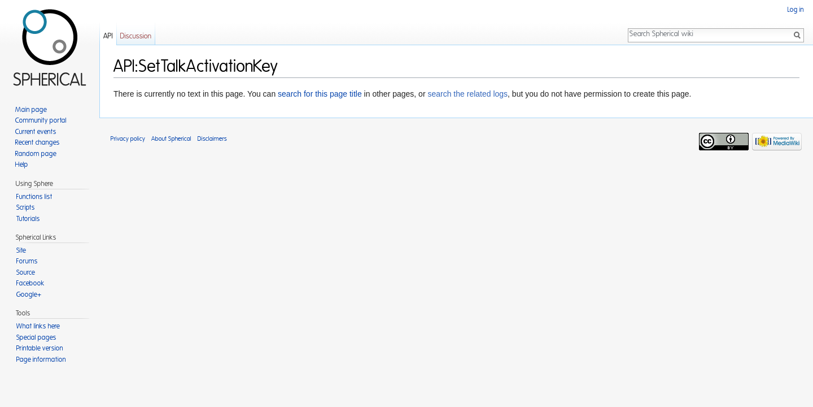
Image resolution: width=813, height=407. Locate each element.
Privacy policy (128, 139)
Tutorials (28, 218)
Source (25, 272)
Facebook (30, 283)
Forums (27, 261)
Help (21, 164)
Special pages (36, 337)
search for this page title (320, 93)
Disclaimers (212, 139)
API (108, 36)
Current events (35, 131)
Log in (796, 9)
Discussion (135, 36)
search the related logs (467, 93)
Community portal (41, 120)
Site (21, 250)
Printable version (39, 348)
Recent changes (37, 142)
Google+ (28, 294)
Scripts (25, 207)
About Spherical (171, 139)
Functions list (34, 196)
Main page (31, 109)
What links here (38, 326)
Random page (35, 153)
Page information (41, 359)
